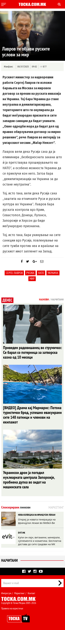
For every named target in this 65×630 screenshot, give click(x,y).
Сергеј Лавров (14, 273)
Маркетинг (19, 593)
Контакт (31, 593)
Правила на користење (12, 608)
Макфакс (8, 66)
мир (32, 279)
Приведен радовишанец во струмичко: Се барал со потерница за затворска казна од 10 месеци (32, 352)
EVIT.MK (21, 532)
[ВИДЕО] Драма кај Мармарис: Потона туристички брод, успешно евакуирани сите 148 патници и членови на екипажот (32, 415)
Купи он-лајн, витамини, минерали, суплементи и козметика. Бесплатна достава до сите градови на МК (39, 541)
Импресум (6, 593)
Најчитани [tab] (57, 299)
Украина (53, 273)
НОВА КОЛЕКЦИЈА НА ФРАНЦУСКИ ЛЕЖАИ (36, 514)
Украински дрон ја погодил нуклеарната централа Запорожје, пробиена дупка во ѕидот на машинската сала (29, 480)
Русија (30, 273)
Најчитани (9, 560)
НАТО (41, 273)
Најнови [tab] (44, 299)
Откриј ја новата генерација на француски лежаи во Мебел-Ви (37, 521)
